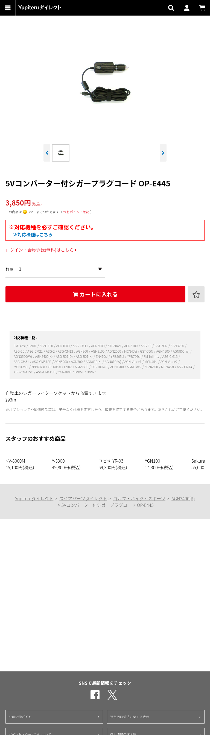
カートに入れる (95, 294)
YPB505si (118, 356)
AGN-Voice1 (133, 361)
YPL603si (55, 366)
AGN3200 (178, 345)
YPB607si (38, 366)
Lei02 (68, 366)
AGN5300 (82, 366)
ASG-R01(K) (84, 356)
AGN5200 (61, 361)
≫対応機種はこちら (32, 234)
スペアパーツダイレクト (83, 498)
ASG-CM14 (185, 366)
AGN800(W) (181, 351)
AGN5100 (131, 345)
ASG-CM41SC (24, 372)
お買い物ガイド (19, 716)
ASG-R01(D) (65, 356)
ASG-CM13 (170, 356)
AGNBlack (134, 366)
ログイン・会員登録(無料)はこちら (41, 249)
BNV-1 (79, 372)
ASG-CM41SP (46, 372)
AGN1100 (47, 345)
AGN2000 (115, 351)
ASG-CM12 (66, 351)
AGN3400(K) (44, 356)
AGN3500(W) (23, 356)
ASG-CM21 (35, 351)
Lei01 (33, 345)
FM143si (20, 345)
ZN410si (102, 356)
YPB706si (134, 356)
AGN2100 (98, 351)
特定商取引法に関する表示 (129, 716)
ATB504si (115, 345)
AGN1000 (63, 345)
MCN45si (151, 361)
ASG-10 (146, 345)
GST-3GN (147, 351)
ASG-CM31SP (42, 361)
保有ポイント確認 (76, 211)
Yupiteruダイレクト (34, 498)
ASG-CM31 (22, 361)
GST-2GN (161, 345)
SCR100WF (99, 366)
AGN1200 (117, 366)
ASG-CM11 (81, 345)
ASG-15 (19, 351)
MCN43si (131, 351)
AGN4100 (163, 351)
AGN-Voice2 (169, 361)
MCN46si (167, 366)
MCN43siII (21, 366)
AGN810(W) (113, 361)
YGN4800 (65, 372)
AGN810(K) (94, 361)
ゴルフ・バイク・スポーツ (139, 498)
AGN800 (82, 351)
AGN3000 (98, 345)
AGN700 (77, 361)
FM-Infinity (152, 356)
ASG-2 (51, 351)
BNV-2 (91, 372)
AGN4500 (151, 366)
